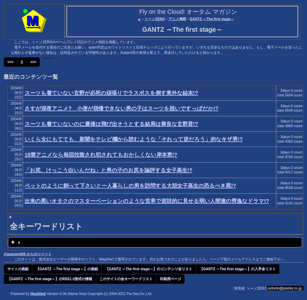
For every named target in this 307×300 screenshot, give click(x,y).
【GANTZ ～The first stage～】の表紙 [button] (67, 269)
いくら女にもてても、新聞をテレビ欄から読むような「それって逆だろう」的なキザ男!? (134, 139)
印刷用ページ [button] (170, 279)
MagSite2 (38, 294)
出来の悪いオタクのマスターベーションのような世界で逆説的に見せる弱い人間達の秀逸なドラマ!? (147, 201)
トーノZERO (154, 19)
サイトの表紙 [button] (18, 269)
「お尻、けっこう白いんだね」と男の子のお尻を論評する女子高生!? (108, 170)
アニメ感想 (177, 19)
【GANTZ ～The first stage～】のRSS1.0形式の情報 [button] (49, 279)
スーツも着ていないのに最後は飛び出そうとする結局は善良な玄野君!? (111, 124)
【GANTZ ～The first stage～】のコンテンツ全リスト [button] (148, 269)
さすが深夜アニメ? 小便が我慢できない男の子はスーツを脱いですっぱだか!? (121, 108)
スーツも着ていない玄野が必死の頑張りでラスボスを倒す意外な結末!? (111, 93)
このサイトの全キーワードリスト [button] (126, 279)
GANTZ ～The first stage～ (212, 19)
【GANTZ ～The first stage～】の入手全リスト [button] (238, 269)
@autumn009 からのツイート (28, 254)
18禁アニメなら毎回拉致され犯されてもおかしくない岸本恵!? (101, 155)
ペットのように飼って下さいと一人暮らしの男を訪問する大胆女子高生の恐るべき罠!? (130, 186)
